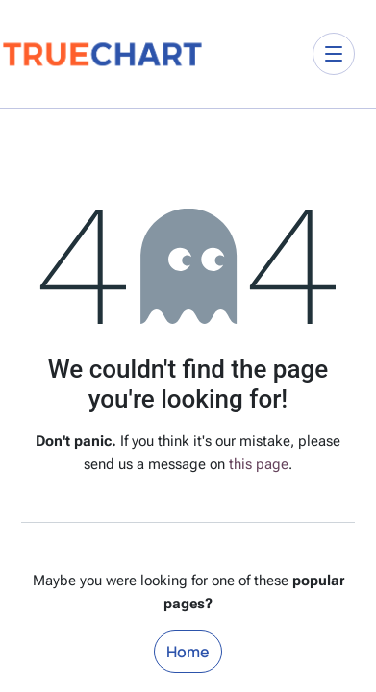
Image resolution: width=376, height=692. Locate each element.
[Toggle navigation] (334, 54)
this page (258, 464)
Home (188, 651)
